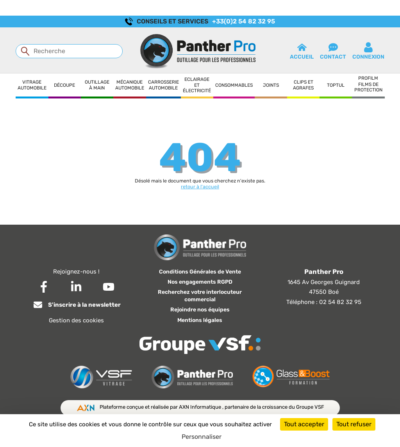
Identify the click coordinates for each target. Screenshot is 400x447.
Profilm (368, 78)
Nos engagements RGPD (200, 282)
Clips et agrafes (303, 84)
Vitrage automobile (32, 84)
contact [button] (333, 51)
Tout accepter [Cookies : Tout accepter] (304, 424)
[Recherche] (69, 51)
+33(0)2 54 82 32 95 (243, 21)
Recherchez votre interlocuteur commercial (200, 296)
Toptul (336, 85)
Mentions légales (199, 320)
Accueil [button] (302, 51)
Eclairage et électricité (197, 85)
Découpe (64, 85)
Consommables (234, 85)
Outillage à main (97, 84)
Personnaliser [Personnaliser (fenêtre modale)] (201, 436)
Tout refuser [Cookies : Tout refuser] (353, 424)
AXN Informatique (200, 407)
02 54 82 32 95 (340, 302)
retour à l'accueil (200, 187)
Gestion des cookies (76, 320)
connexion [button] (368, 51)
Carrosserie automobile (163, 84)
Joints (271, 85)
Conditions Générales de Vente (200, 271)
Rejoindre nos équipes (200, 309)
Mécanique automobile (129, 84)
